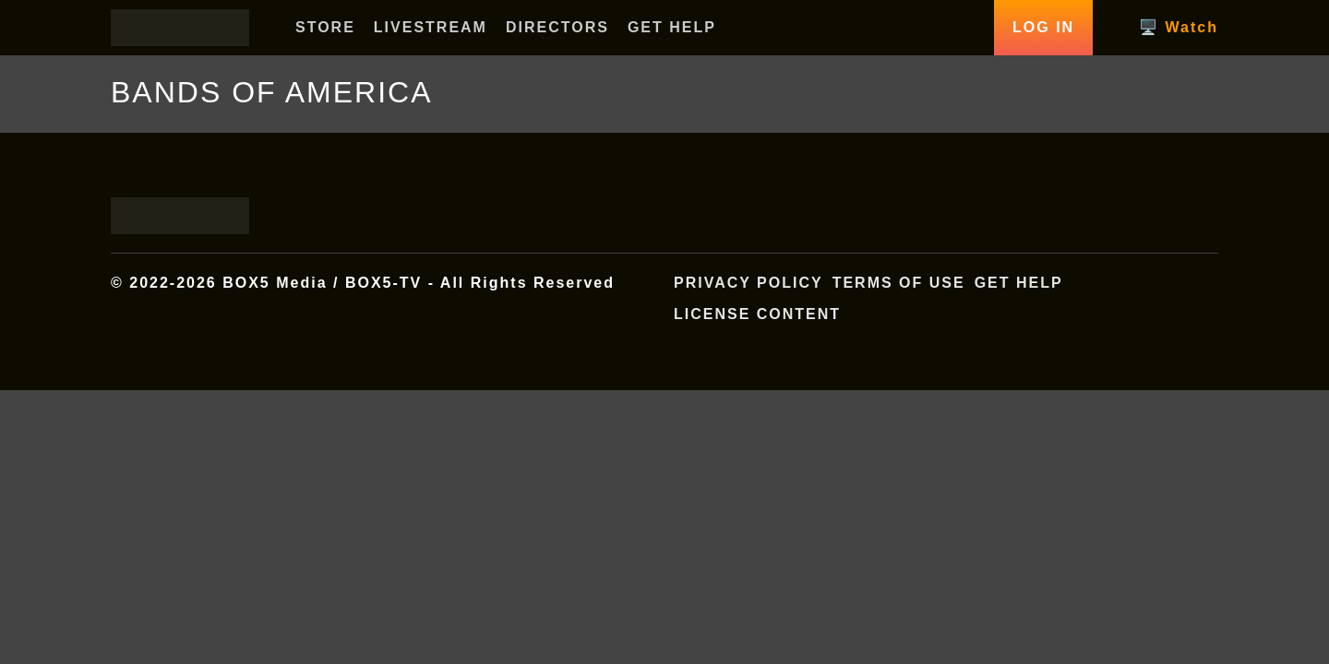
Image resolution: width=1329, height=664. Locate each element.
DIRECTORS (557, 27)
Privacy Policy (748, 282)
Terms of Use (898, 282)
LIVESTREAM (430, 27)
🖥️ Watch (1178, 27)
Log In (1043, 27)
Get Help (1019, 282)
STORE (325, 27)
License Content (757, 314)
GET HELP (672, 27)
